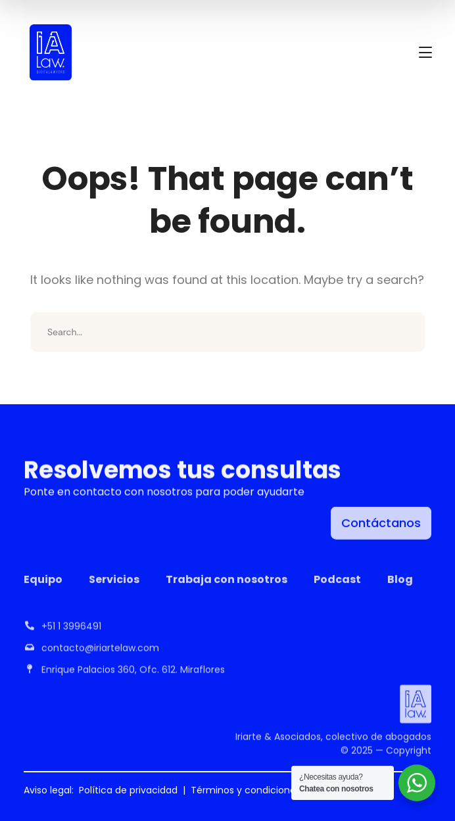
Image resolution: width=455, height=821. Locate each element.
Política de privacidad (128, 790)
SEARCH (405, 332)
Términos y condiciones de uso (262, 790)
